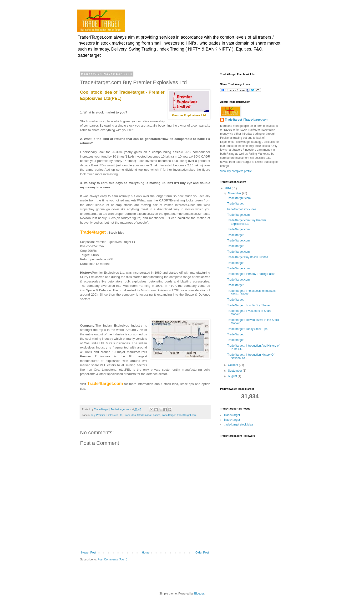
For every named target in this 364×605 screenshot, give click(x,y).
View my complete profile (236, 171)
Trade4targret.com (239, 198)
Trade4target (235, 203)
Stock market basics (148, 415)
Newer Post (88, 552)
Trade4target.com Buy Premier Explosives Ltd (246, 222)
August (233, 376)
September (235, 370)
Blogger (199, 593)
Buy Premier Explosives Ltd (106, 415)
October (233, 365)
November (235, 193)
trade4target (169, 415)
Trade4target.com (238, 214)
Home (146, 552)
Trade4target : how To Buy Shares (248, 305)
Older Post (202, 552)
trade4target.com (187, 415)
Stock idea (130, 415)
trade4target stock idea (241, 209)
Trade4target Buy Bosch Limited (247, 257)
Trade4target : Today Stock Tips (247, 329)
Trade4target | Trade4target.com (246, 119)
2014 (228, 188)
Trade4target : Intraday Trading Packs (251, 274)
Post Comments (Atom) (112, 559)
